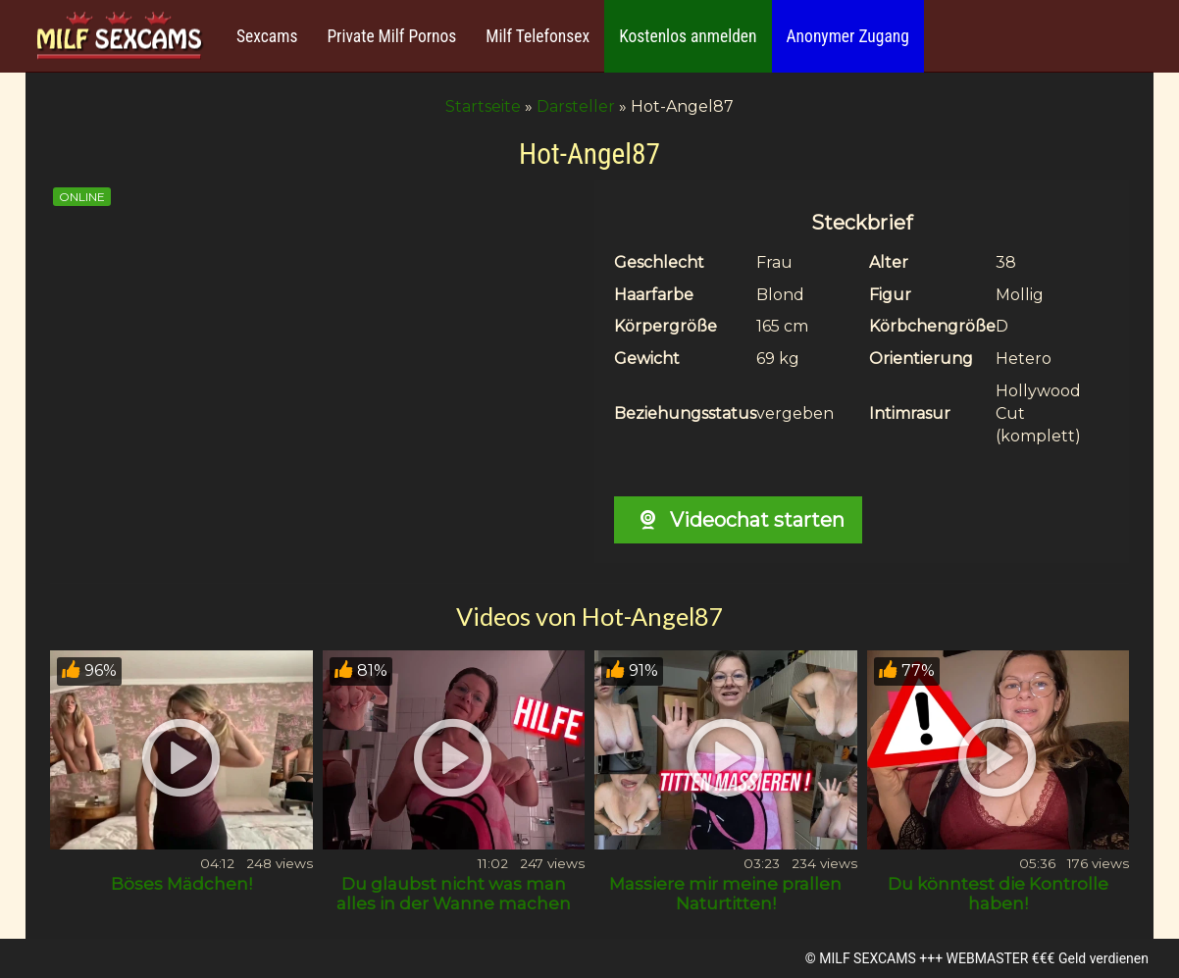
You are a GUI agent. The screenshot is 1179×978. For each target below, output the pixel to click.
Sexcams (266, 36)
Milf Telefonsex (538, 36)
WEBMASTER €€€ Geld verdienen (1048, 958)
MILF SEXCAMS (867, 958)
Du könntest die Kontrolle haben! (998, 893)
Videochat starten (738, 520)
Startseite (483, 106)
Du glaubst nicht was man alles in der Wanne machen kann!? (453, 903)
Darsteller (576, 106)
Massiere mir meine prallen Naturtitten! (725, 893)
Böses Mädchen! (181, 884)
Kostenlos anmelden (687, 36)
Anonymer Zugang (848, 36)
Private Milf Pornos (391, 36)
